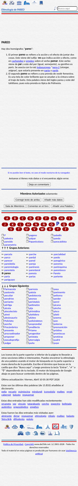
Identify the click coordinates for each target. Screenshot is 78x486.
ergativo (34, 407)
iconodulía (49, 391)
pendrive (9, 298)
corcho (45, 403)
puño (32, 343)
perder (57, 298)
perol (56, 301)
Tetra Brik (6, 419)
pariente (58, 276)
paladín (58, 235)
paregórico (59, 260)
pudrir (57, 339)
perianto (8, 301)
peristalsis (34, 301)
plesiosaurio (10, 317)
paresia (33, 273)
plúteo (32, 317)
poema (57, 317)
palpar (32, 238)
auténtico (6, 407)
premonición (60, 327)
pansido (8, 241)
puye (56, 343)
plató (56, 314)
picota (7, 308)
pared (32, 260)
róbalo (51, 416)
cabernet (6, 394)
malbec (61, 391)
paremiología (11, 267)
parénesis (34, 267)
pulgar (7, 343)
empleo (30, 61)
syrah (69, 391)
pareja (32, 263)
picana (57, 305)
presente (9, 330)
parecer (8, 260)
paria (7, 276)
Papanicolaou (36, 241)
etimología (40, 416)
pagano (33, 235)
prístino (58, 330)
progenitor (34, 333)
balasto (16, 394)
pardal (32, 257)
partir (55, 70)
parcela (8, 254)
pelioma (58, 295)
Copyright (29, 444)
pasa (56, 289)
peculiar (8, 295)
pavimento (59, 292)
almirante (6, 416)
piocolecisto (10, 311)
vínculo (22, 403)
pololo (29, 419)
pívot (7, 314)
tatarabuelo (34, 403)
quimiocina (24, 391)
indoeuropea (43, 67)
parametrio (10, 244)
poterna (58, 324)
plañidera (34, 314)
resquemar (28, 394)
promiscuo (59, 333)
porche (8, 324)
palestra (8, 238)
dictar (16, 416)
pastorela (9, 292)
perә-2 (55, 67)
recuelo (12, 391)
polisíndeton (35, 320)
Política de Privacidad (13, 444)
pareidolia (9, 263)
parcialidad (59, 254)
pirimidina (34, 311)
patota (32, 292)
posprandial (35, 324)
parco (7, 257)
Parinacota (10, 289)
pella (4, 391)
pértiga (8, 305)
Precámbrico (11, 327)
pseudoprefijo (11, 339)
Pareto (57, 273)
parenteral (34, 270)
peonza (33, 298)
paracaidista (60, 241)
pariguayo (9, 279)
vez (14, 403)
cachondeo (18, 61)
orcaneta (6, 403)
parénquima (60, 267)
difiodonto (19, 419)
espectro (55, 403)
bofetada (66, 403)
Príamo (33, 330)
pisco (56, 311)
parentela (9, 270)
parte (47, 70)
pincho (57, 308)
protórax (58, 336)
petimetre (34, 305)
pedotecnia (35, 295)
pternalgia (34, 339)
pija (31, 308)
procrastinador (12, 333)
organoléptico (20, 407)
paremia (58, 263)
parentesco (60, 270)
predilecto (34, 327)
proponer (9, 336)
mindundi (37, 391)
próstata (33, 336)
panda (57, 238)
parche (32, 254)
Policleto (8, 320)
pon (56, 320)
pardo (57, 257)
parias (32, 276)
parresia (33, 289)
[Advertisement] (39, 27)
